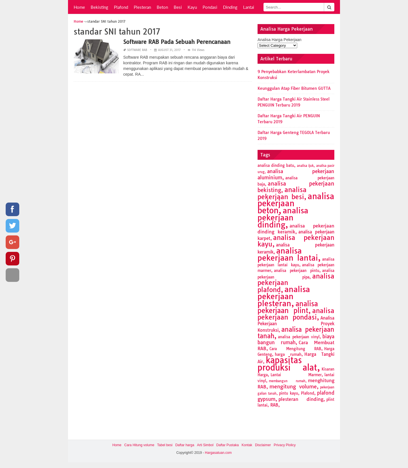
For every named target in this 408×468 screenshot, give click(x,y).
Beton (162, 7)
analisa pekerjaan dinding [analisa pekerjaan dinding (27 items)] (283, 217)
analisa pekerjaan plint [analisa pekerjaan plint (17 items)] (288, 307)
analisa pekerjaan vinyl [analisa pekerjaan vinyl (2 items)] (299, 337)
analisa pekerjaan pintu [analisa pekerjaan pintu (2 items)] (296, 270)
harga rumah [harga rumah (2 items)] (288, 354)
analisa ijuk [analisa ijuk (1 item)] (305, 166)
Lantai (248, 7)
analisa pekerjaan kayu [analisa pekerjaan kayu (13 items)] (296, 240)
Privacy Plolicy (285, 445)
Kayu (192, 7)
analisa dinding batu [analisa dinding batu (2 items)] (276, 165)
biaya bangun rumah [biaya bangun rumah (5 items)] (296, 339)
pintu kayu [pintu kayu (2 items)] (288, 393)
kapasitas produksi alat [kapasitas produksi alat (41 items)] (287, 364)
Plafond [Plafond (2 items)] (307, 393)
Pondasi (210, 7)
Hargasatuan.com (218, 453)
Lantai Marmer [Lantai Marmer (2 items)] (296, 375)
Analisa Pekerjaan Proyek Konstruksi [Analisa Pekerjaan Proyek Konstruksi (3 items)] (296, 324)
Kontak (247, 445)
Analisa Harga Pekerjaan (279, 39)
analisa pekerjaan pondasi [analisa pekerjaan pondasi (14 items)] (296, 314)
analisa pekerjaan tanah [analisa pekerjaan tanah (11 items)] (296, 333)
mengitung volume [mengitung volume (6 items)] (293, 386)
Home (79, 7)
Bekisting (99, 7)
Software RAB (137, 50)
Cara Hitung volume (139, 445)
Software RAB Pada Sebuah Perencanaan (176, 41)
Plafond (121, 7)
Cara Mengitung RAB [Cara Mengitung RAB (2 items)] (295, 348)
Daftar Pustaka (227, 445)
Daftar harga (184, 445)
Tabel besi (165, 445)
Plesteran (142, 7)
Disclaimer (263, 445)
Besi (178, 7)
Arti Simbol (205, 445)
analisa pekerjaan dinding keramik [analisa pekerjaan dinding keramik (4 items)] (296, 229)
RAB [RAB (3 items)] (274, 405)
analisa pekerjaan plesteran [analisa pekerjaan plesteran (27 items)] (284, 296)
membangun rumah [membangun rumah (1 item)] (287, 381)
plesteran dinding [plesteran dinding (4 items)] (301, 399)
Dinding (230, 7)
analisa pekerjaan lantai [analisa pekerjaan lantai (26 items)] (288, 254)
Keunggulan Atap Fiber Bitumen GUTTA (294, 88)
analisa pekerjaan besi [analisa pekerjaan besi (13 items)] (282, 193)
